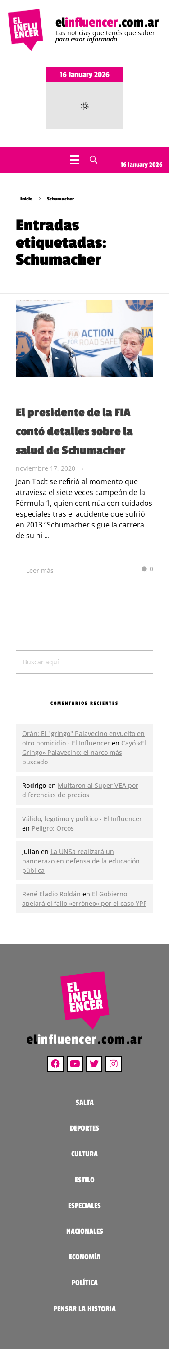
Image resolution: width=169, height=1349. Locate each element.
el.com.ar (107, 22)
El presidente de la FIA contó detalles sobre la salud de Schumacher (74, 431)
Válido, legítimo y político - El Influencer (82, 818)
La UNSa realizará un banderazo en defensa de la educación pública (81, 861)
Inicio (26, 199)
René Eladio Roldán (51, 894)
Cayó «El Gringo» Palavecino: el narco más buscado (84, 752)
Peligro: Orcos (53, 828)
